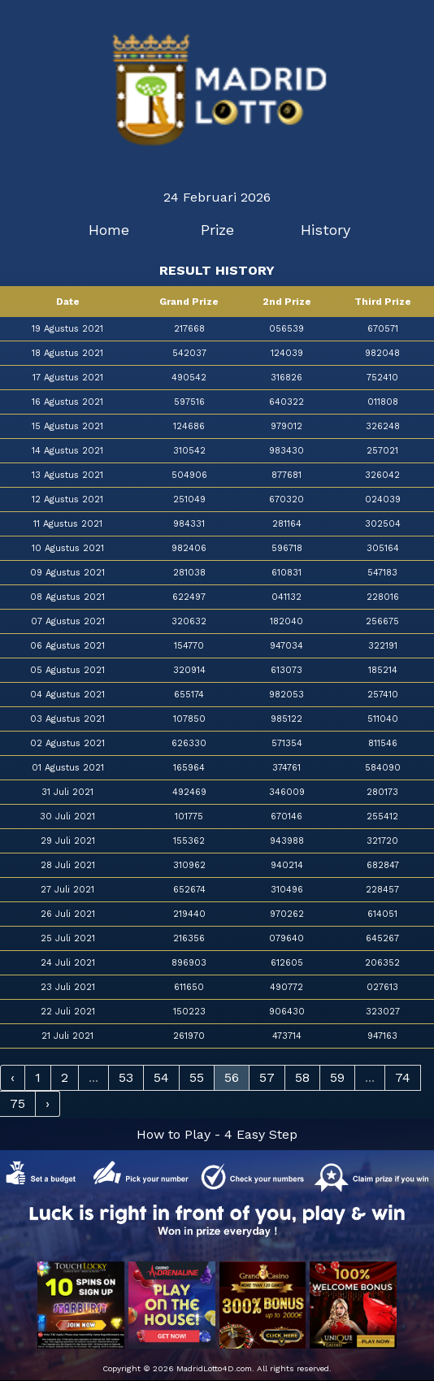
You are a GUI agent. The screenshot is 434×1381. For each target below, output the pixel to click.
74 (402, 1077)
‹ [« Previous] (13, 1077)
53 (126, 1077)
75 (17, 1103)
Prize (217, 229)
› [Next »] (48, 1103)
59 (337, 1077)
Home (109, 229)
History (325, 229)
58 (302, 1077)
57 (267, 1077)
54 (161, 1077)
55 (196, 1077)
